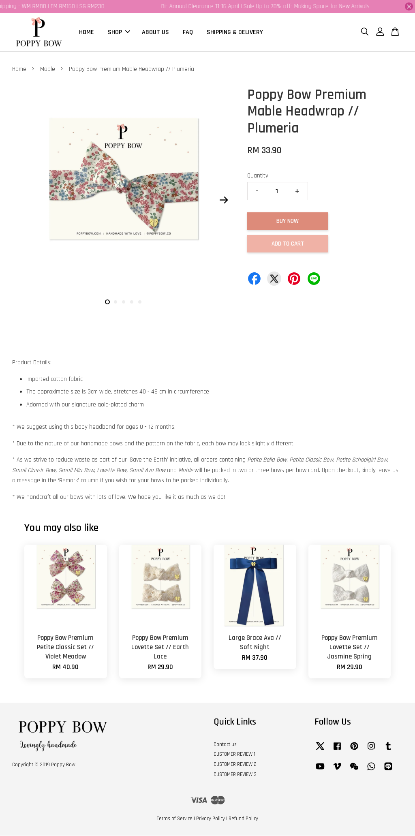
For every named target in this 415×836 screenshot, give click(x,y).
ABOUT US (155, 32)
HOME (86, 32)
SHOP (119, 32)
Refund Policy (243, 819)
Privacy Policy (210, 819)
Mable (47, 69)
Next (224, 200)
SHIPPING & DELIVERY (235, 32)
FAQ (188, 32)
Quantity (257, 176)
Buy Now (287, 221)
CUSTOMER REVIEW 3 (235, 775)
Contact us (225, 745)
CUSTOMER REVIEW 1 (234, 755)
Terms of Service (175, 819)
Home (19, 69)
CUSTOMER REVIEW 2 (235, 764)
